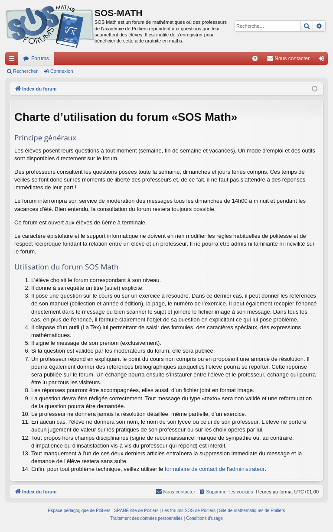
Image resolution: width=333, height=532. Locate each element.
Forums (40, 58)
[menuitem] (254, 58)
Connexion (61, 71)
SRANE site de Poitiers (136, 510)
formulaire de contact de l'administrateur (215, 469)
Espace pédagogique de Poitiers (79, 510)
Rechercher (25, 71)
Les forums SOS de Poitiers (188, 510)
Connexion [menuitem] (323, 60)
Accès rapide (13, 60)
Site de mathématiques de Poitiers (252, 510)
